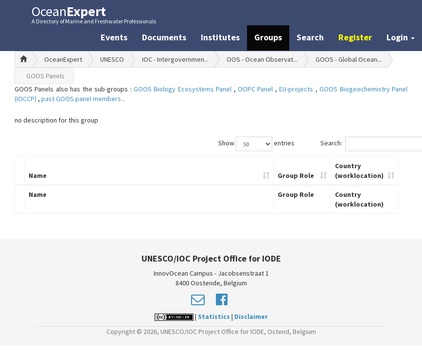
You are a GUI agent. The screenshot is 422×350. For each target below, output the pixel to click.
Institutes (220, 37)
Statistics (214, 316)
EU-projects (297, 89)
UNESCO (112, 59)
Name (38, 175)
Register (355, 37)
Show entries (256, 144)
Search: (364, 144)
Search (310, 37)
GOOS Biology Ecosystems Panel (184, 89)
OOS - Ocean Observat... (262, 59)
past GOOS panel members (82, 98)
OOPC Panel (256, 89)
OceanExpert (63, 59)
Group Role (296, 175)
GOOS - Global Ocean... (349, 59)
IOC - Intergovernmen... (175, 59)
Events (114, 37)
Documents (164, 37)
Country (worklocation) (359, 170)
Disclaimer (251, 316)
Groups (268, 37)
